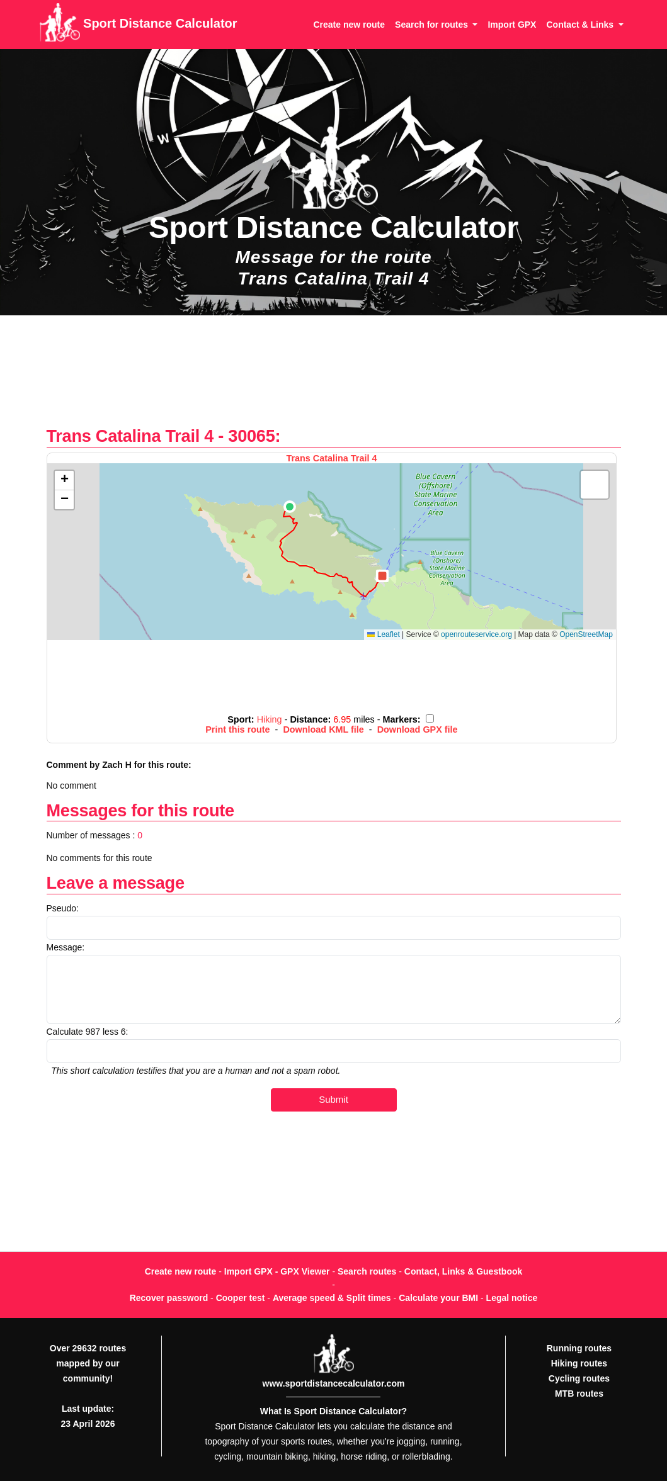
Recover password (169, 1298)
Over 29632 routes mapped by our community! (88, 1363)
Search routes (367, 1271)
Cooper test (240, 1298)
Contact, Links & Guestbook (463, 1271)
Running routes (579, 1348)
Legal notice (512, 1298)
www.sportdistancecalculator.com (334, 1383)
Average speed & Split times (332, 1298)
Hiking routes (579, 1363)
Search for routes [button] (432, 25)
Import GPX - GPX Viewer (277, 1271)
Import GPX (511, 25)
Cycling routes (579, 1378)
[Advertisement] (333, 377)
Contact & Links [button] (580, 25)
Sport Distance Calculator (138, 24)
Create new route (349, 25)
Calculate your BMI (438, 1298)
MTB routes (579, 1393)
